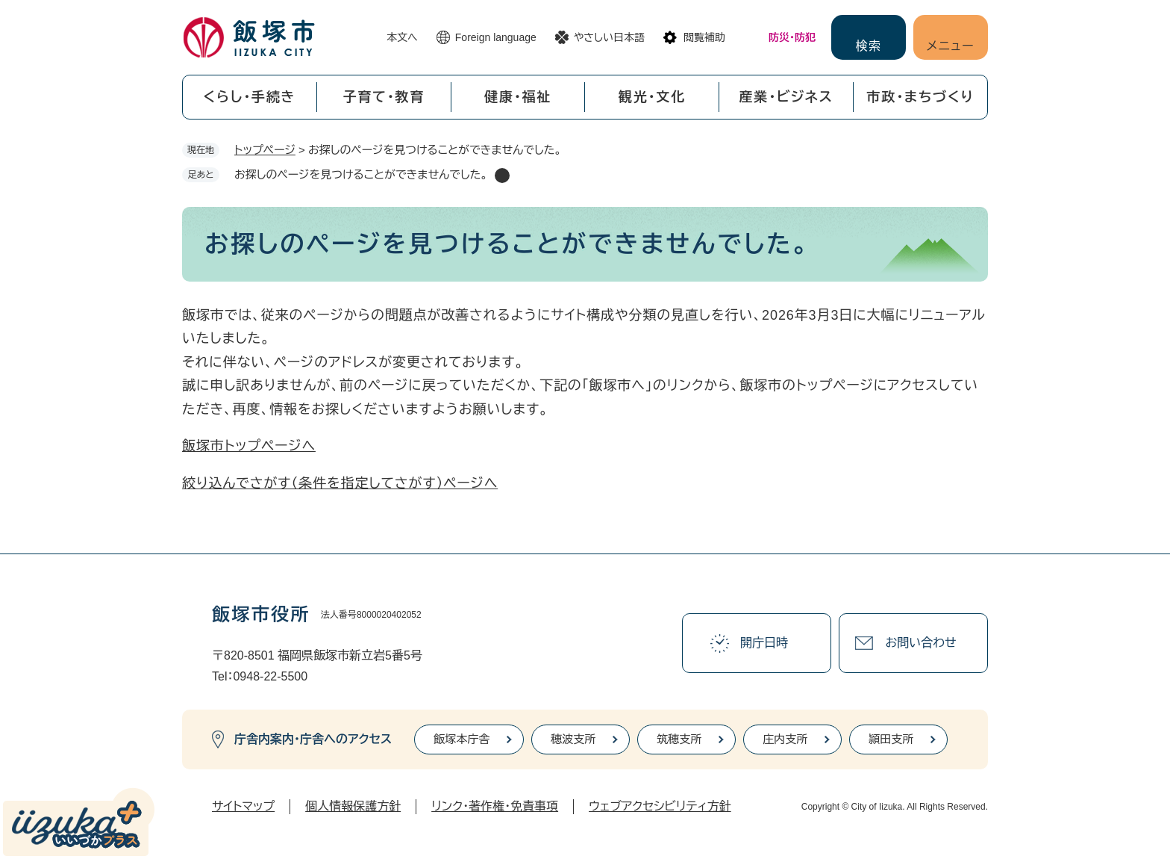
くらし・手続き (249, 97)
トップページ (264, 149)
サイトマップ (243, 806)
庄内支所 (785, 739)
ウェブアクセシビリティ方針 (660, 806)
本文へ (402, 37)
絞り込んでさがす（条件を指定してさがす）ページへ (340, 483)
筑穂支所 (679, 739)
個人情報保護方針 (353, 806)
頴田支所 (891, 739)
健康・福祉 (517, 97)
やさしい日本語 (609, 37)
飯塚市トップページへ (249, 445)
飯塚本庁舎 (461, 739)
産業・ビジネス (786, 97)
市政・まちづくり (921, 97)
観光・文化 (652, 97)
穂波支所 (573, 739)
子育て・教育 (383, 97)
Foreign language (495, 37)
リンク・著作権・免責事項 (494, 806)
